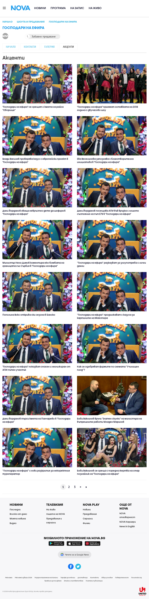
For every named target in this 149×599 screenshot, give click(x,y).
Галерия (49, 46)
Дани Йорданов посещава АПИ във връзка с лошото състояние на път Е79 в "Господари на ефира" (108, 212)
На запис (77, 8)
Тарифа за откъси (67, 577)
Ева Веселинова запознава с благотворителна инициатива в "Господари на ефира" (105, 160)
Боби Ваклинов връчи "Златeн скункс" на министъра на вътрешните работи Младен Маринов (109, 420)
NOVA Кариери (127, 521)
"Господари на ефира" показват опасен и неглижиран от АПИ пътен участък (36, 368)
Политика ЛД (136, 577)
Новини (40, 8)
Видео (13, 523)
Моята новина (18, 518)
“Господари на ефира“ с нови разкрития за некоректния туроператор (36, 472)
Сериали (88, 518)
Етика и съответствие (73, 581)
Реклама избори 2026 (23, 577)
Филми (86, 523)
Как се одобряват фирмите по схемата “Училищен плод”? (108, 368)
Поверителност (122, 577)
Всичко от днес (18, 514)
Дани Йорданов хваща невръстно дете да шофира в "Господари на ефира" (34, 212)
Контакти (30, 46)
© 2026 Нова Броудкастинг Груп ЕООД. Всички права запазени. (27, 591)
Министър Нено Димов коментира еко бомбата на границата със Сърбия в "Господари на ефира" (33, 264)
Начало (11, 46)
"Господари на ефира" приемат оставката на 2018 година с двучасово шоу (107, 108)
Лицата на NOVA (55, 514)
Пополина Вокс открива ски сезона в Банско (28, 314)
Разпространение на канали (46, 577)
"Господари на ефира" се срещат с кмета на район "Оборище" (33, 108)
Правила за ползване (52, 581)
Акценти (68, 46)
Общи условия (107, 577)
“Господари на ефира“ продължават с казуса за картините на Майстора (106, 316)
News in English (127, 526)
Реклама (8, 577)
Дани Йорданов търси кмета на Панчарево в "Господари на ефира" (36, 420)
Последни (15, 509)
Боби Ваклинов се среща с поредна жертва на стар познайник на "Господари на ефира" (108, 472)
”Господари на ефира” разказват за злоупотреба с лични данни (111, 264)
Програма (58, 8)
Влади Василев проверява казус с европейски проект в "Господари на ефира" (35, 160)
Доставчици (83, 577)
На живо (95, 8)
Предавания (90, 514)
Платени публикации (94, 581)
